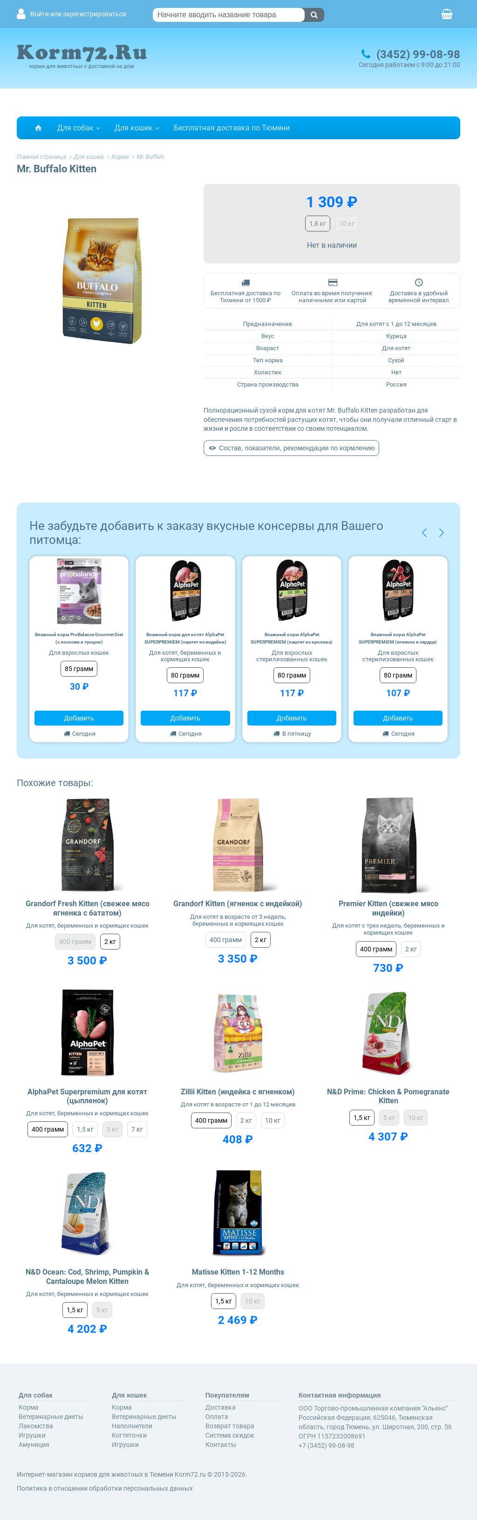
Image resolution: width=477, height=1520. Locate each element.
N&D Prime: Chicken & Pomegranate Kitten (388, 1096)
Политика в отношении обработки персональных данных (105, 1488)
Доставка (220, 1407)
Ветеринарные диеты (51, 1416)
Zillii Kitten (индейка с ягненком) (238, 1091)
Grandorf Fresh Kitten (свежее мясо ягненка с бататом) (88, 908)
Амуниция (34, 1444)
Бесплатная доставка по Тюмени (232, 127)
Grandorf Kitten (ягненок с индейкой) (237, 903)
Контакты (220, 1444)
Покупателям (227, 1395)
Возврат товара (229, 1426)
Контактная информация (340, 1395)
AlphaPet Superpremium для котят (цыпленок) (87, 1096)
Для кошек (134, 127)
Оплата (216, 1416)
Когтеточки (129, 1435)
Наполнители (132, 1426)
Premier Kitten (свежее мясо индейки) (388, 908)
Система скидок (229, 1435)
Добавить (79, 718)
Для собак (75, 127)
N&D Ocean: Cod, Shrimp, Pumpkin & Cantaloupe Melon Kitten (88, 1276)
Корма (29, 1407)
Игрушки (32, 1435)
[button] (424, 532)
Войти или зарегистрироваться (78, 14)
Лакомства (36, 1426)
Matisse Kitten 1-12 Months (238, 1272)
